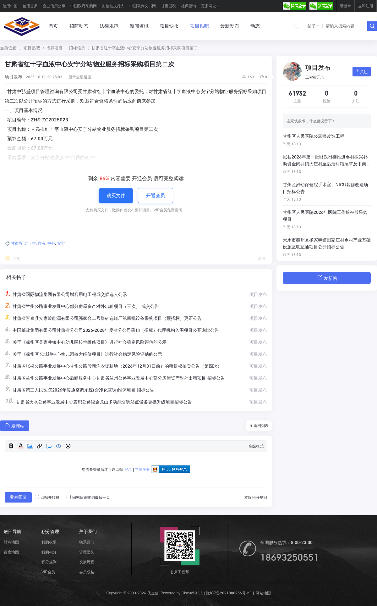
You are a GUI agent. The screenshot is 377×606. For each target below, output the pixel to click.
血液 (41, 243)
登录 (128, 469)
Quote (49, 446)
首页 (53, 26)
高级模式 (256, 446)
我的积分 (49, 552)
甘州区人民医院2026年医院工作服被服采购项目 (325, 215)
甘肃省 (16, 243)
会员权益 (86, 572)
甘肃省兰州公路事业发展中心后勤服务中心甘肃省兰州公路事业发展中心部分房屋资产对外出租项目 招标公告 (115, 378)
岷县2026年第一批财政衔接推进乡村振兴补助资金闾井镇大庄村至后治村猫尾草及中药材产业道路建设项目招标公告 (327, 161)
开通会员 (155, 195)
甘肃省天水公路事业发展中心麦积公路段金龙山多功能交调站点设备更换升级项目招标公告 (98, 402)
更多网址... (210, 6)
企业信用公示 (54, 6)
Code (58, 446)
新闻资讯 (139, 26)
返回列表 (261, 426)
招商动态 (78, 26)
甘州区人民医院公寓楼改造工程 (313, 136)
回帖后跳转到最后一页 (88, 497)
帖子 (312, 26)
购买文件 (116, 195)
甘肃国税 (168, 6)
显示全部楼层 (79, 77)
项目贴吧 (199, 26)
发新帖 (15, 425)
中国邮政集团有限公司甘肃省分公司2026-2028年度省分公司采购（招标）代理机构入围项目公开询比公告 (112, 330)
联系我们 (86, 542)
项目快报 (169, 26)
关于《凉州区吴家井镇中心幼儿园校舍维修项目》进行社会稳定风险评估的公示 (86, 342)
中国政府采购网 (83, 6)
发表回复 (18, 497)
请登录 (345, 6)
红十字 (30, 243)
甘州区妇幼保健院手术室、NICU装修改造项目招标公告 (325, 188)
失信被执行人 (113, 6)
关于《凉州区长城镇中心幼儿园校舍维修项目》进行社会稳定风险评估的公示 (83, 354)
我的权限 (49, 542)
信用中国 (10, 6)
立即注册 (365, 6)
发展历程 (86, 562)
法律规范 (109, 26)
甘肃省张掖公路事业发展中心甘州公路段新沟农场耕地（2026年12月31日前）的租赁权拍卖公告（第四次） (113, 366)
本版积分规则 (255, 497)
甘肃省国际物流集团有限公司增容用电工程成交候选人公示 (66, 294)
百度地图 (11, 552)
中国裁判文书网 (142, 6)
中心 (51, 243)
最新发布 (229, 26)
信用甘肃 (30, 6)
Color (21, 446)
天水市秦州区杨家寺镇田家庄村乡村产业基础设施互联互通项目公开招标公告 (327, 243)
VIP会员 (48, 572)
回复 (16, 259)
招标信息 (77, 48)
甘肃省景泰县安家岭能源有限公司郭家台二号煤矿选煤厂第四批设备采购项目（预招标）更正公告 (103, 318)
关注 (362, 71)
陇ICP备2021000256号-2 (227, 593)
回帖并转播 (47, 497)
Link (39, 446)
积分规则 (49, 562)
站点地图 (11, 542)
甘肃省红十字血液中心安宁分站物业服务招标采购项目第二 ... (146, 48)
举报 (261, 259)
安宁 (61, 243)
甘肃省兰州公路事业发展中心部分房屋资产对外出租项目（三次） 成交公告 (82, 306)
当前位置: (8, 48)
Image (30, 446)
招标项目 (54, 48)
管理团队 (86, 552)
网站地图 (263, 593)
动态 (255, 26)
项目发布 (13, 77)
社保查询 (188, 6)
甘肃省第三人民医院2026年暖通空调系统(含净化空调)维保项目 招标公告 (79, 390)
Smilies (68, 446)
